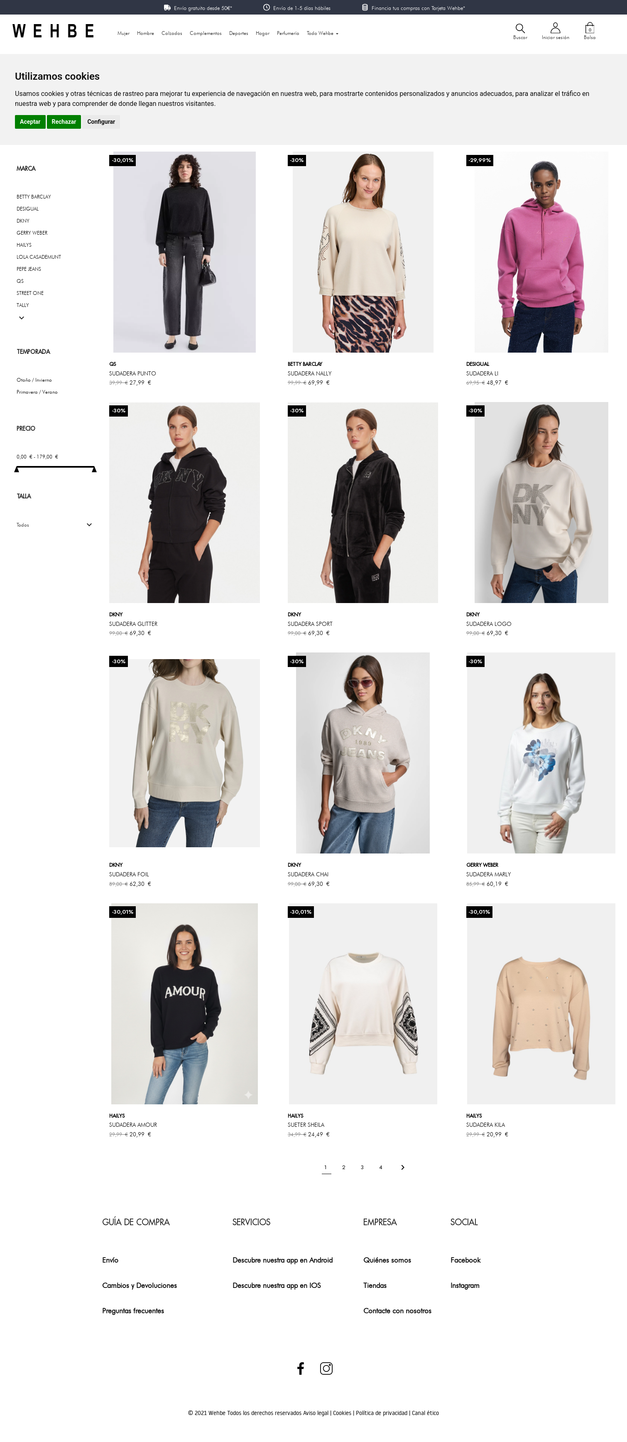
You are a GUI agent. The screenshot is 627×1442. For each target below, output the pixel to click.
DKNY (23, 221)
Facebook (465, 1260)
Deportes (238, 33)
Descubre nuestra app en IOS (277, 1285)
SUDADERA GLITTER (133, 623)
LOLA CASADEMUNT (39, 257)
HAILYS (24, 245)
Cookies (343, 1413)
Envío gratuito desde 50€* (203, 8)
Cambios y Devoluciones (139, 1285)
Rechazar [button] (64, 121)
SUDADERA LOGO (489, 623)
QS (20, 281)
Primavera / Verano (37, 392)
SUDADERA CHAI (308, 874)
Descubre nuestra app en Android (283, 1260)
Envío (110, 1260)
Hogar (262, 33)
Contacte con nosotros (397, 1310)
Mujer (124, 33)
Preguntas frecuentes (133, 1310)
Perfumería (288, 33)
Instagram (465, 1285)
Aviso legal (316, 1413)
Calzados (172, 33)
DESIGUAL (28, 209)
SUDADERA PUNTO (132, 373)
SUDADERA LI (482, 373)
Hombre (145, 33)
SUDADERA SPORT (310, 623)
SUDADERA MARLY (488, 874)
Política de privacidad (382, 1413)
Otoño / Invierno (34, 380)
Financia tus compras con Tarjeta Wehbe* (418, 8)
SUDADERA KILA (485, 1124)
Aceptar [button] (30, 121)
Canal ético (425, 1413)
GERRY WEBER (32, 233)
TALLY (23, 305)
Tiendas (375, 1285)
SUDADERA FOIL (129, 874)
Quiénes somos (387, 1260)
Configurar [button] (101, 121)
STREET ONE (30, 293)
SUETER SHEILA (306, 1124)
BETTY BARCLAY (34, 197)
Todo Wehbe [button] (321, 33)
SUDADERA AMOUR (133, 1124)
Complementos (206, 33)
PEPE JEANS (29, 269)
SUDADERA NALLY (309, 373)
